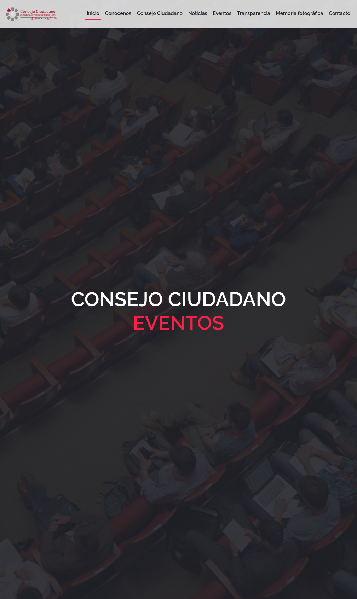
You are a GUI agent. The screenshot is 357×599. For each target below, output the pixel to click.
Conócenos (118, 13)
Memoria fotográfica (299, 13)
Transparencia (253, 13)
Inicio (93, 13)
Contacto (339, 13)
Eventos (222, 13)
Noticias (197, 13)
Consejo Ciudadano (160, 13)
